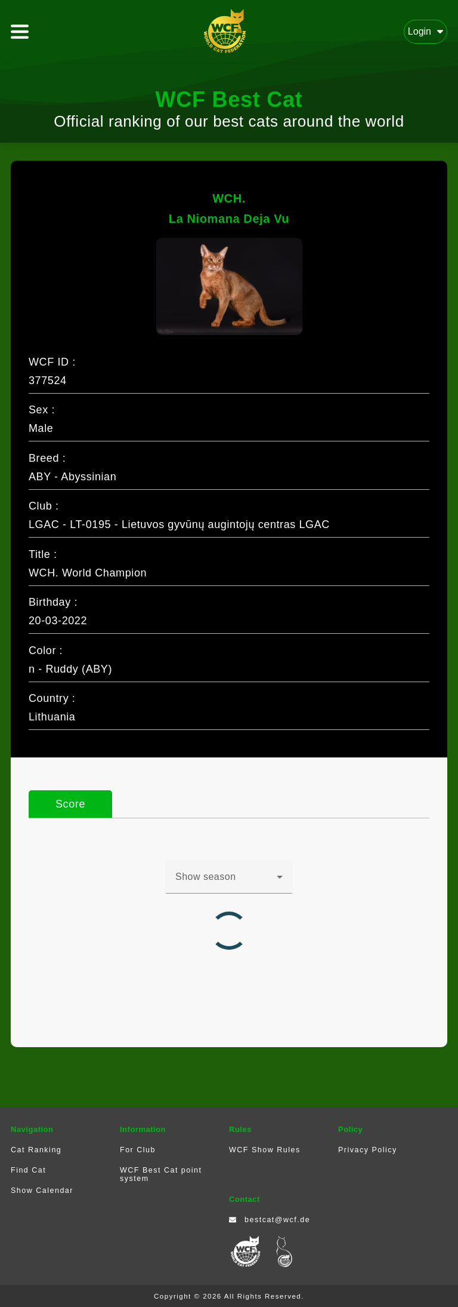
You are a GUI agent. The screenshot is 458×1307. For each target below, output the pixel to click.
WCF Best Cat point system (161, 1174)
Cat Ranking (36, 1150)
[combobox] (229, 882)
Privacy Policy (367, 1150)
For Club (138, 1150)
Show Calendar (42, 1190)
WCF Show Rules (265, 1150)
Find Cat (28, 1170)
